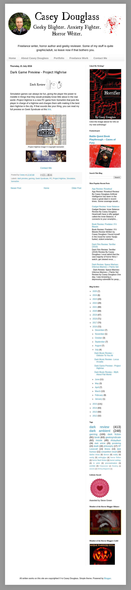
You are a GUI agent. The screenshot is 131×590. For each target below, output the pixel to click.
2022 (95, 303)
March (98, 391)
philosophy (108, 446)
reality (115, 455)
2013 (95, 412)
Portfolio (59, 58)
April (97, 387)
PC (50, 178)
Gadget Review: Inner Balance (105, 207)
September (100, 342)
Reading (115, 466)
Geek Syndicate (42, 178)
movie (99, 440)
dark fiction (114, 434)
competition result (109, 452)
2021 (95, 307)
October (99, 338)
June (97, 379)
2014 (95, 408)
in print (96, 463)
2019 (95, 315)
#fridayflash (116, 440)
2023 (95, 299)
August (98, 346)
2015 (95, 404)
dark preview (22, 178)
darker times (94, 455)
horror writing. (115, 460)
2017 (95, 323)
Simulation (71, 178)
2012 (95, 416)
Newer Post (16, 188)
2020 (95, 311)
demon (106, 455)
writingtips (102, 457)
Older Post (76, 188)
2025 (95, 291)
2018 (95, 319)
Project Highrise (59, 178)
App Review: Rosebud (102, 189)
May (97, 383)
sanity (91, 457)
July (97, 350)
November (100, 334)
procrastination (111, 463)
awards (92, 469)
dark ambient (99, 431)
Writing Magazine (103, 469)
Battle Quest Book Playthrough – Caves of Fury (102, 139)
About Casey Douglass (35, 58)
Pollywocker (104, 466)
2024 (95, 295)
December (100, 330)
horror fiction (115, 457)
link (49, 109)
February (99, 395)
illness (107, 449)
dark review (99, 427)
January (99, 399)
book (97, 437)
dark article (99, 443)
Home (12, 58)
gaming (32, 178)
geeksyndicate (113, 437)
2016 (95, 327)
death (96, 446)
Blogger (107, 578)
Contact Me (100, 58)
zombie (92, 466)
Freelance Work (79, 58)
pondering (116, 443)
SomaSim (15, 181)
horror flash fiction (99, 460)
